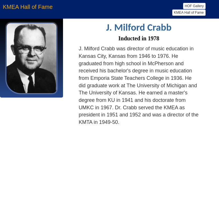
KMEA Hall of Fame (189, 13)
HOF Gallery (194, 6)
